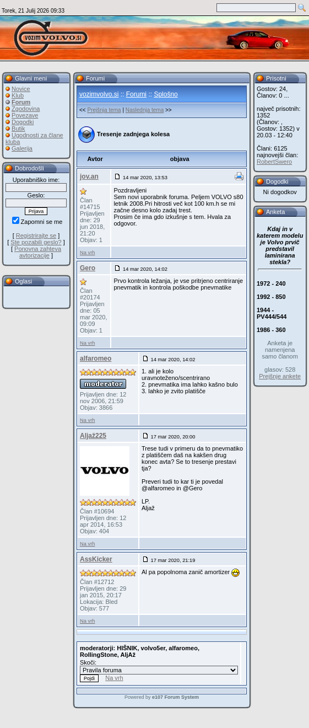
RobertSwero (274, 161)
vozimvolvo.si (98, 94)
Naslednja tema (145, 110)
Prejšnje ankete (280, 376)
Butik (18, 128)
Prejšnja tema (104, 110)
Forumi (136, 94)
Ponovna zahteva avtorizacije (37, 252)
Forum (21, 102)
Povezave (25, 115)
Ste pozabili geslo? (35, 242)
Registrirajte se (36, 235)
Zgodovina (26, 108)
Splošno (165, 94)
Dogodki (23, 122)
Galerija (22, 148)
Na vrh (87, 252)
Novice (21, 88)
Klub (18, 95)
